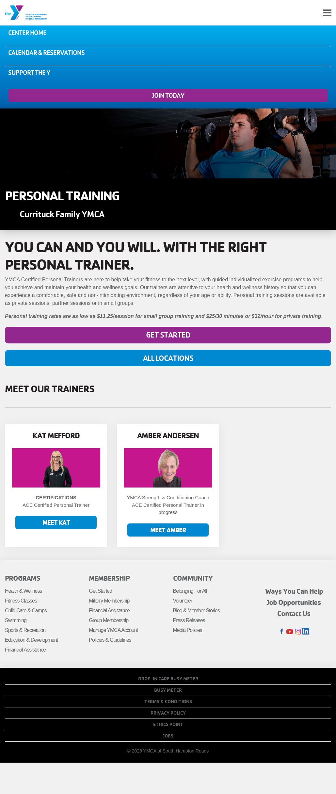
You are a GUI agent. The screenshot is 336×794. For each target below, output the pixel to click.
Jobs (168, 736)
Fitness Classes (21, 601)
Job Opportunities (294, 602)
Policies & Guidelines (110, 640)
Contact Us (294, 613)
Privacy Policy (168, 713)
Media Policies (187, 630)
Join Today (168, 95)
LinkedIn (306, 632)
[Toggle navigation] (327, 13)
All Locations (168, 358)
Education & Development (31, 640)
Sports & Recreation (25, 630)
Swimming (15, 620)
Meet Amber (168, 530)
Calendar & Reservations (46, 53)
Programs (22, 578)
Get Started (168, 334)
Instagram (298, 632)
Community (193, 578)
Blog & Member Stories (196, 610)
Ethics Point (168, 724)
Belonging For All (190, 591)
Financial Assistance (25, 650)
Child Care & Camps (26, 610)
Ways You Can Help (294, 591)
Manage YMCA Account (113, 630)
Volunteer (182, 601)
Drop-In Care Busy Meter (168, 679)
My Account (312, 13)
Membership (109, 578)
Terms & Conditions (168, 701)
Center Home (27, 33)
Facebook (282, 632)
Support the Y (29, 72)
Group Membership (108, 620)
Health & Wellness (23, 591)
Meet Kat (56, 522)
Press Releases (189, 620)
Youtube (290, 632)
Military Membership (109, 601)
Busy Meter (168, 690)
